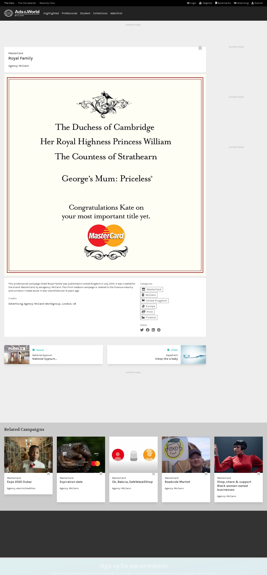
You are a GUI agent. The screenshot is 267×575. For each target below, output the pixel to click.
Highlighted (51, 13)
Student (85, 13)
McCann (24, 65)
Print (147, 311)
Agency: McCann (69, 488)
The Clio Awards (27, 3)
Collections (100, 13)
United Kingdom (154, 300)
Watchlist (116, 13)
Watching (241, 3)
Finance (149, 317)
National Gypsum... (44, 358)
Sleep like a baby (166, 358)
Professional (69, 13)
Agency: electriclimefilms (21, 488)
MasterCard (15, 53)
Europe (148, 306)
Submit (257, 3)
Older (172, 350)
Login (191, 3)
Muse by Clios (47, 3)
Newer (38, 350)
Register (205, 3)
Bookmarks (223, 3)
